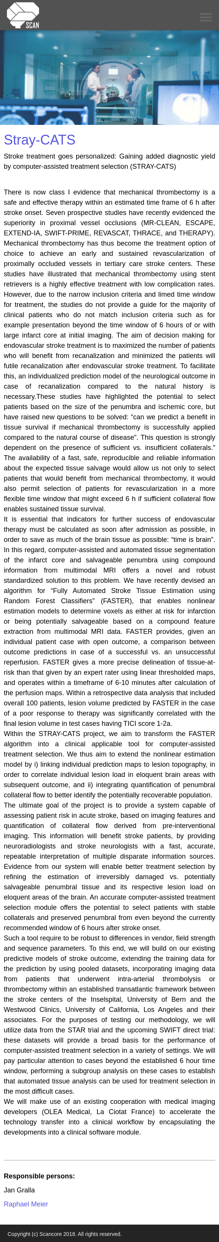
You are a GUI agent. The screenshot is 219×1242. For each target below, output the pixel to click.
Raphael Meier (26, 1204)
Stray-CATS (39, 140)
